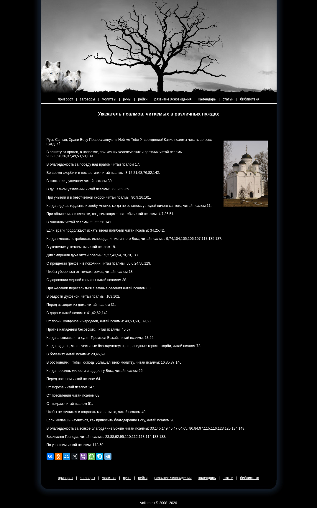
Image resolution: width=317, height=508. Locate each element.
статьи (228, 99)
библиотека (249, 99)
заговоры (87, 99)
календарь (207, 99)
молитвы (109, 99)
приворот (65, 99)
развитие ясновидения (172, 99)
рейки (142, 99)
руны (127, 99)
